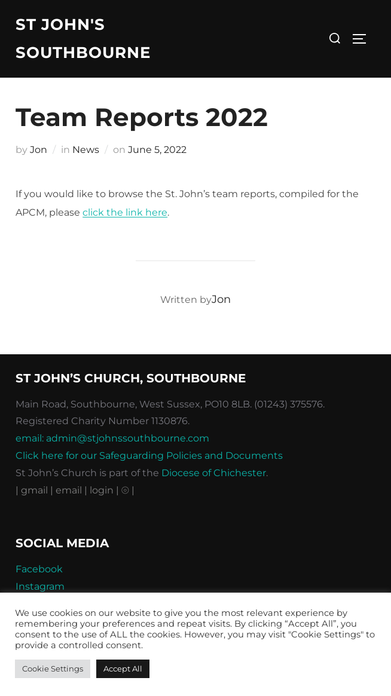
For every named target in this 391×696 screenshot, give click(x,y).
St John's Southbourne (83, 38)
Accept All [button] (122, 668)
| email (67, 490)
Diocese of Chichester (213, 473)
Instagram (40, 586)
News (85, 149)
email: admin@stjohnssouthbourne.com (112, 438)
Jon (38, 149)
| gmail (33, 490)
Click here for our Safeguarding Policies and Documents (149, 455)
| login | (101, 490)
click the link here (125, 212)
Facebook (39, 569)
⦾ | (128, 490)
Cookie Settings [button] (52, 668)
